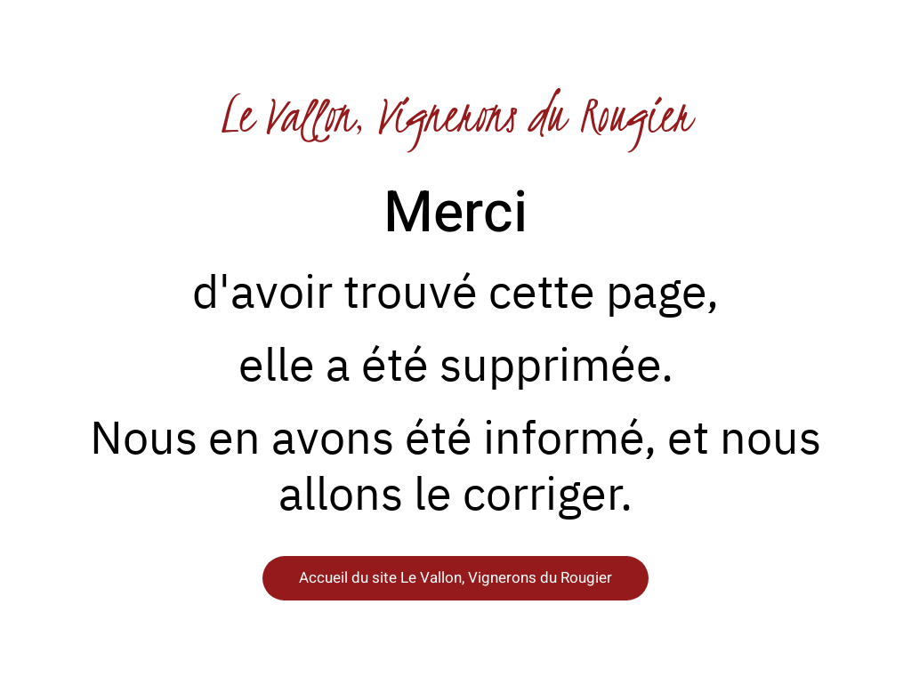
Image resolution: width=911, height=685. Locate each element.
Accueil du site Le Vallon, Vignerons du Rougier (455, 578)
